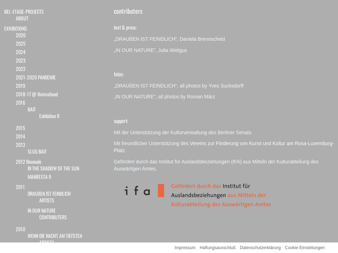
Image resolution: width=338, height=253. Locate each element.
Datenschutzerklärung (260, 247)
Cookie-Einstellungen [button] (305, 247)
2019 (20, 85)
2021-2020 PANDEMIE (36, 77)
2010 (20, 229)
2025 (21, 43)
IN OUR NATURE (42, 210)
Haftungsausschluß (218, 247)
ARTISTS (46, 200)
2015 (20, 127)
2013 (20, 144)
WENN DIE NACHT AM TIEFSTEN (55, 235)
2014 (20, 136)
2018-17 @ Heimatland (37, 94)
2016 (20, 102)
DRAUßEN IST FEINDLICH (49, 193)
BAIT (32, 109)
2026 (21, 35)
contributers (128, 10)
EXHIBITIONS (15, 28)
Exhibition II (49, 115)
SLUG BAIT (37, 151)
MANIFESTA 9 (39, 176)
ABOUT (22, 18)
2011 (20, 186)
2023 (21, 60)
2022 (21, 68)
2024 (21, 52)
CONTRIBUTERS (53, 217)
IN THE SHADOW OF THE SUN (53, 168)
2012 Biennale (28, 161)
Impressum (185, 247)
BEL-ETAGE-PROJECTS (24, 11)
